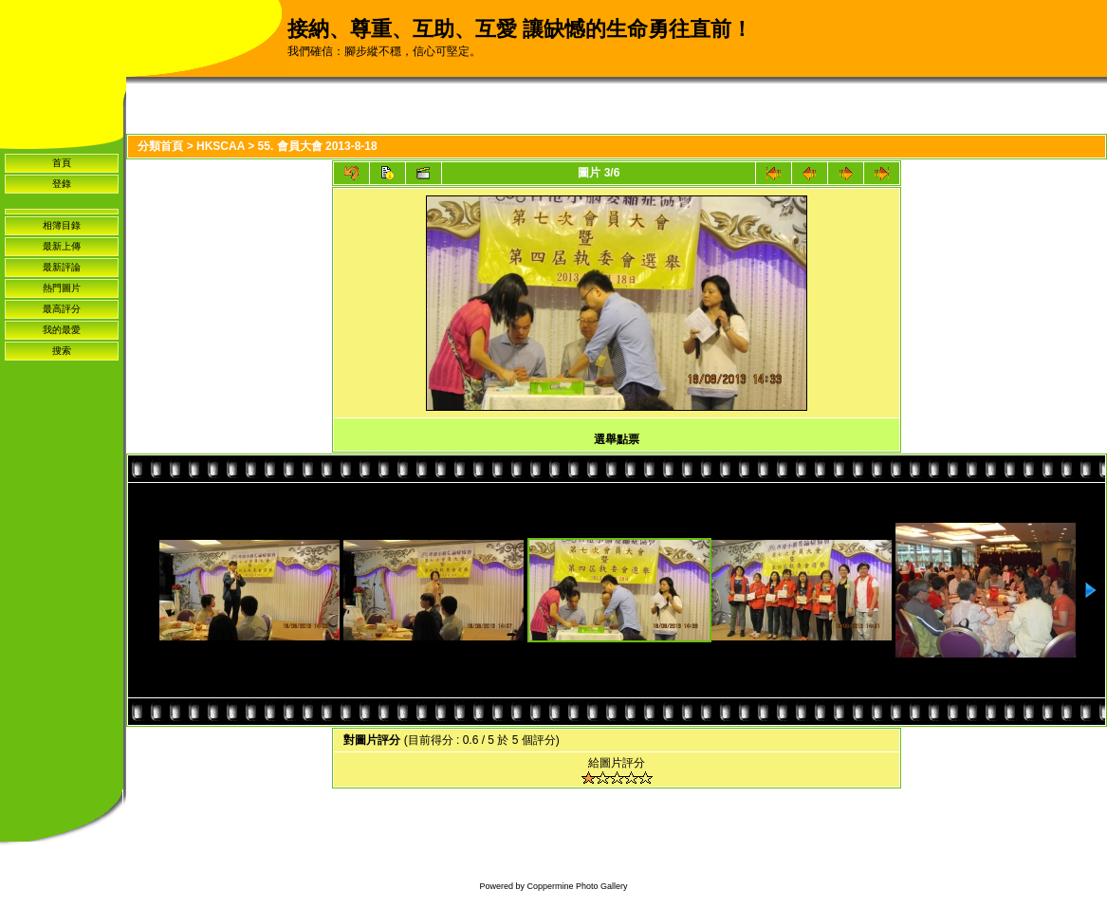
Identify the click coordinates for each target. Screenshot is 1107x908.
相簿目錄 (62, 225)
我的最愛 (62, 329)
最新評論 (62, 267)
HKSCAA (220, 146)
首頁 (61, 163)
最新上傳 (62, 246)
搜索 (61, 350)
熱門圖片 (62, 288)
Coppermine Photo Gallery (576, 886)
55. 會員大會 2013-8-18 (318, 146)
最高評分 (62, 309)
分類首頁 (160, 146)
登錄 (61, 183)
